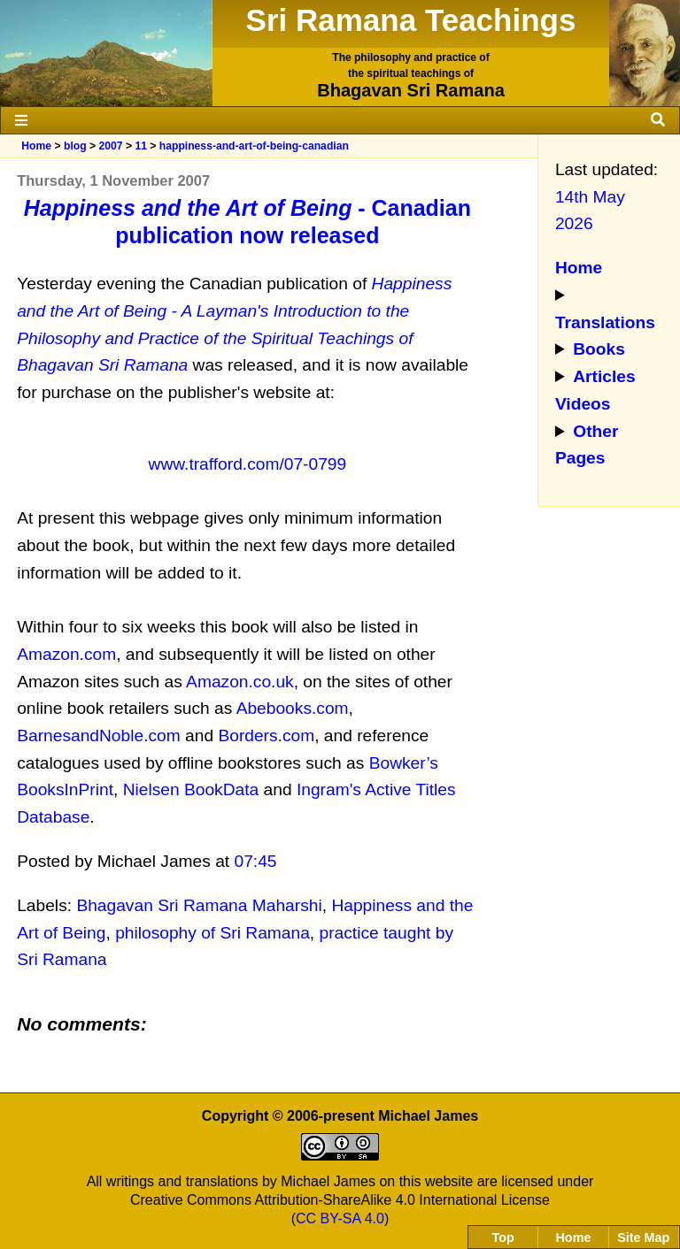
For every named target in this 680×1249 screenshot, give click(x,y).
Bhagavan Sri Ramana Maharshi (198, 905)
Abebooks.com (292, 708)
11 (141, 146)
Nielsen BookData (191, 789)
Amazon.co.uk (240, 681)
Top (503, 1237)
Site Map (643, 1237)
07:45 (256, 861)
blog (75, 146)
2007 (110, 146)
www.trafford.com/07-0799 (248, 464)
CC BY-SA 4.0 (340, 1218)
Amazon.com (66, 654)
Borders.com (266, 735)
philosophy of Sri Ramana (212, 932)
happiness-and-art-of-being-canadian (254, 146)
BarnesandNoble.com (99, 735)
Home (36, 146)
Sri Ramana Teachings (411, 20)
